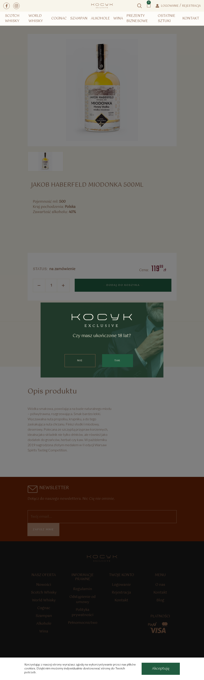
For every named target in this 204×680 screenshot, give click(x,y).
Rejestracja (191, 6)
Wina (118, 18)
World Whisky (35, 18)
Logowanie (170, 6)
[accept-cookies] (161, 669)
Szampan (78, 18)
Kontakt (190, 18)
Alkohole (100, 18)
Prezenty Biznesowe (137, 18)
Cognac (59, 18)
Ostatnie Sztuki (166, 18)
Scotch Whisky (12, 18)
